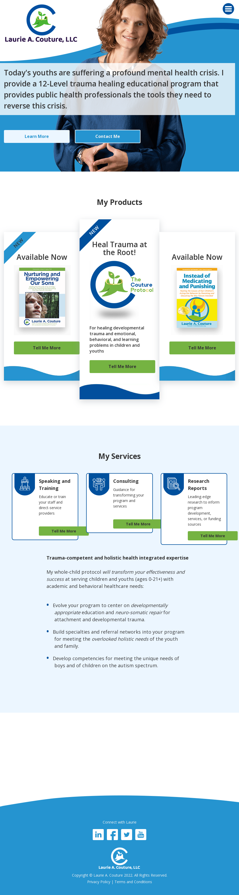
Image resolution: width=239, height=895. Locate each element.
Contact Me (107, 136)
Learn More (37, 136)
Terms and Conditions (133, 881)
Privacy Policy (98, 881)
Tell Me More (47, 348)
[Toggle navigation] (228, 8)
